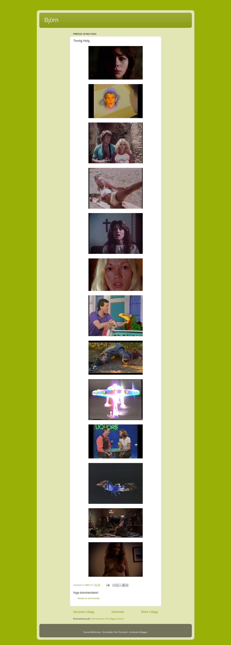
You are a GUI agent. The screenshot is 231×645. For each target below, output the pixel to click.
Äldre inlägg (149, 612)
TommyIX (123, 632)
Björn (51, 19)
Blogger (143, 632)
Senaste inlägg (83, 612)
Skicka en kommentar (89, 598)
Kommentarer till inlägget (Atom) (107, 618)
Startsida (117, 612)
